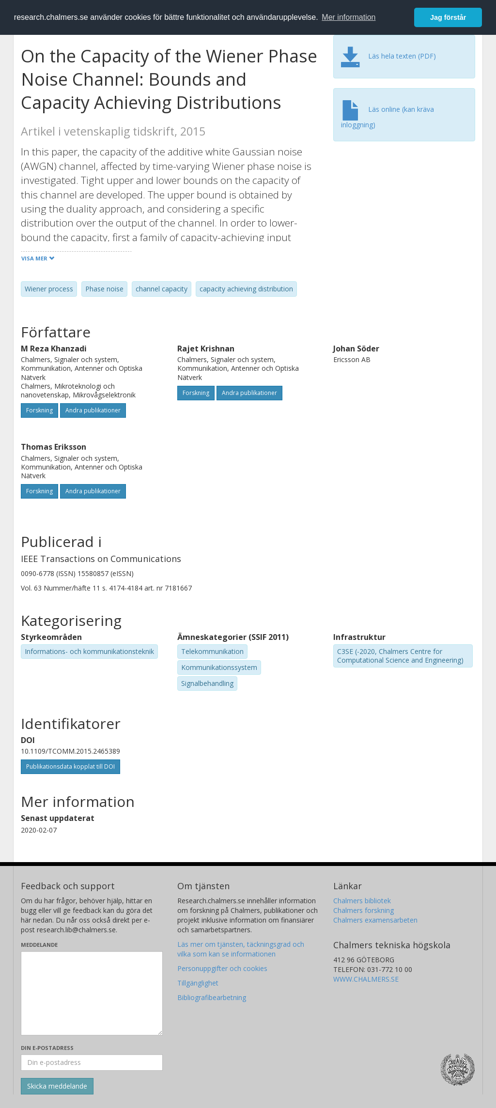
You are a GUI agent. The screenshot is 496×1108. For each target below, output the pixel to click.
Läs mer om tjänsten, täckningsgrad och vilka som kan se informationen (240, 949)
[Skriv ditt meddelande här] (92, 993)
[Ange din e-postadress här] (92, 1062)
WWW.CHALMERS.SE (366, 979)
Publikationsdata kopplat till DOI (70, 766)
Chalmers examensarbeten (375, 920)
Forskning (39, 410)
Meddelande (39, 944)
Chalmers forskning (363, 910)
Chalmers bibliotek (362, 900)
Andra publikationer (93, 410)
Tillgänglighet (197, 982)
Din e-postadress (47, 1047)
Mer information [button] (348, 17)
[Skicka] (57, 1086)
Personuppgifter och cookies (222, 968)
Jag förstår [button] (448, 17)
